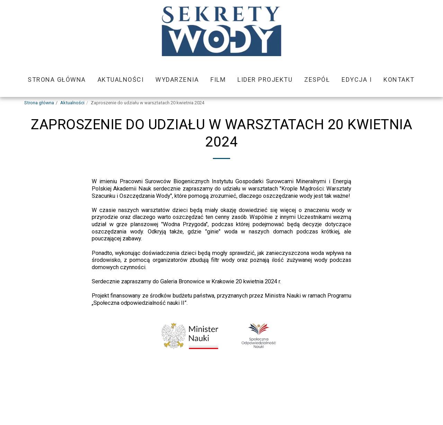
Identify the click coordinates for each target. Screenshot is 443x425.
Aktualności (72, 102)
